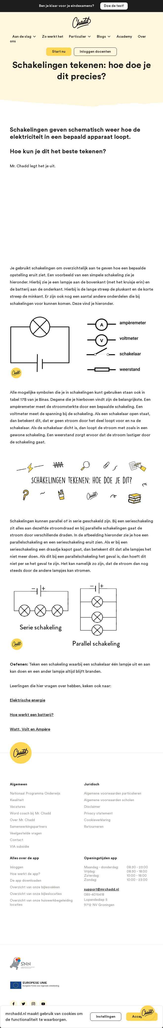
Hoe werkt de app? (25, 874)
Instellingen (105, 1016)
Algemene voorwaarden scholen (109, 800)
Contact (16, 840)
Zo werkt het (53, 36)
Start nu (58, 51)
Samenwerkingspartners (28, 826)
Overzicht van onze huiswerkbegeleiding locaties (41, 902)
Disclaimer (92, 807)
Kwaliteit (17, 800)
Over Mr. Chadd (22, 820)
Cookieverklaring (97, 820)
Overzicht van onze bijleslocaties (36, 894)
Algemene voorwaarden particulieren (112, 793)
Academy (125, 36)
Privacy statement (98, 813)
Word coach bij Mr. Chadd (30, 813)
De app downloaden (25, 880)
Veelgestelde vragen (26, 833)
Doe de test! (114, 6)
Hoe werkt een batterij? (32, 715)
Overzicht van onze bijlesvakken (35, 887)
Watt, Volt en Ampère (30, 729)
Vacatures (17, 807)
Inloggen (16, 867)
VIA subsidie (19, 846)
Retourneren (93, 826)
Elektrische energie (27, 700)
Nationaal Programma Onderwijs (35, 793)
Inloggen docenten (95, 51)
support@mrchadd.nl (101, 889)
